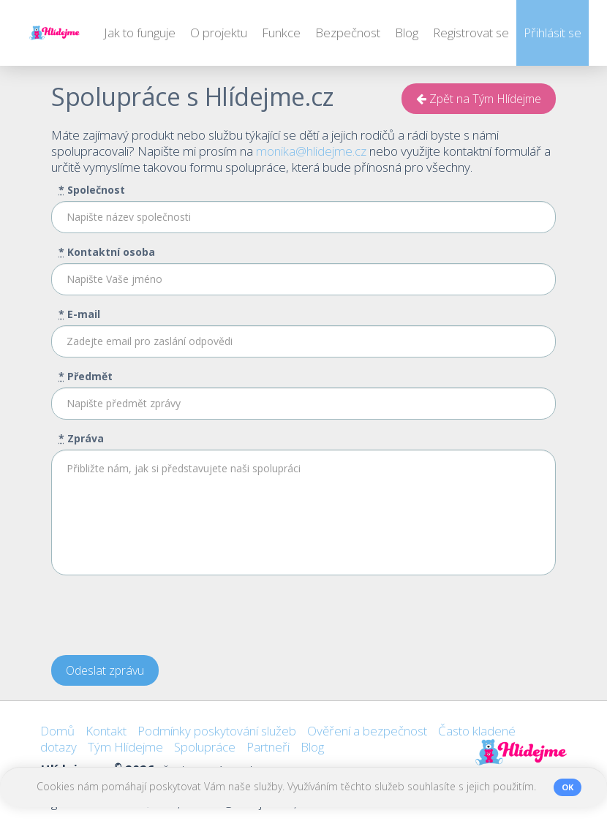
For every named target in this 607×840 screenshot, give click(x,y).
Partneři (268, 746)
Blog (406, 32)
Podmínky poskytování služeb (216, 730)
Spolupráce (204, 746)
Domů (57, 730)
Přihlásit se (552, 32)
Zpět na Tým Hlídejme (478, 99)
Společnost (92, 190)
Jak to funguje (140, 32)
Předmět (86, 376)
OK (567, 787)
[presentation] (162, 615)
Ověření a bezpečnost (367, 730)
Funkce (281, 32)
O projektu (218, 32)
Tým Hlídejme (125, 746)
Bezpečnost (347, 32)
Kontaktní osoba (107, 252)
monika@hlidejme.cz (311, 151)
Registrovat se (471, 32)
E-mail (79, 314)
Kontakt (106, 730)
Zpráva (81, 438)
